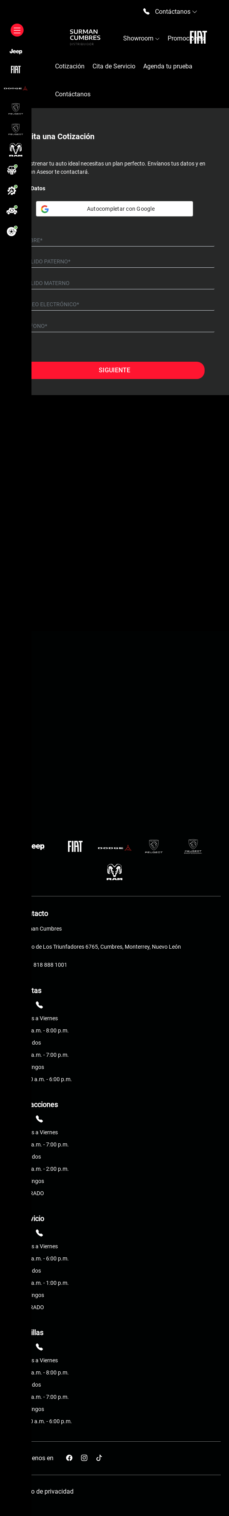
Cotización (70, 66)
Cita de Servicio (113, 66)
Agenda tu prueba (167, 66)
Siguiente (114, 370)
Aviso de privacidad (46, 1491)
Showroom (141, 38)
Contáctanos (72, 94)
